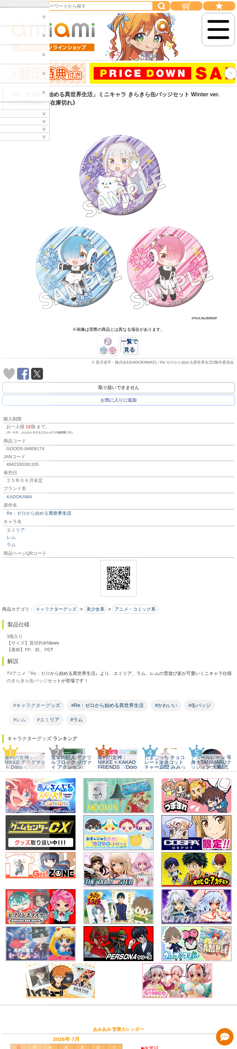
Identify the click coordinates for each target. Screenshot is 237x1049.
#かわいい (166, 705)
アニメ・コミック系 (135, 609)
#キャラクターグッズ (36, 705)
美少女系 (95, 609)
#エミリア (48, 719)
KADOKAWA (19, 496)
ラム (11, 544)
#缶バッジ (199, 705)
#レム (19, 719)
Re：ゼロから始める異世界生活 (39, 513)
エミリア (16, 530)
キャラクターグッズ (56, 609)
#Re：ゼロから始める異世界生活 (107, 705)
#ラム (77, 719)
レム (11, 537)
